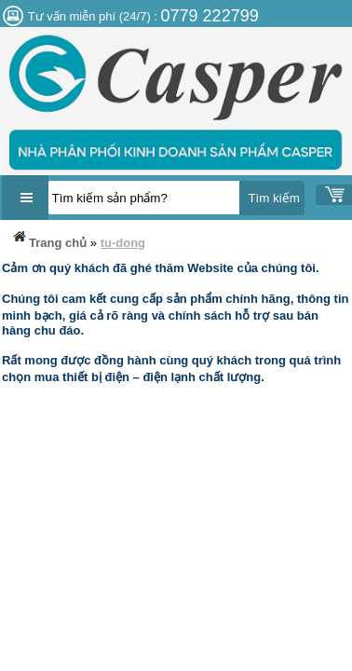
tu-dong (123, 243)
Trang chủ (48, 239)
